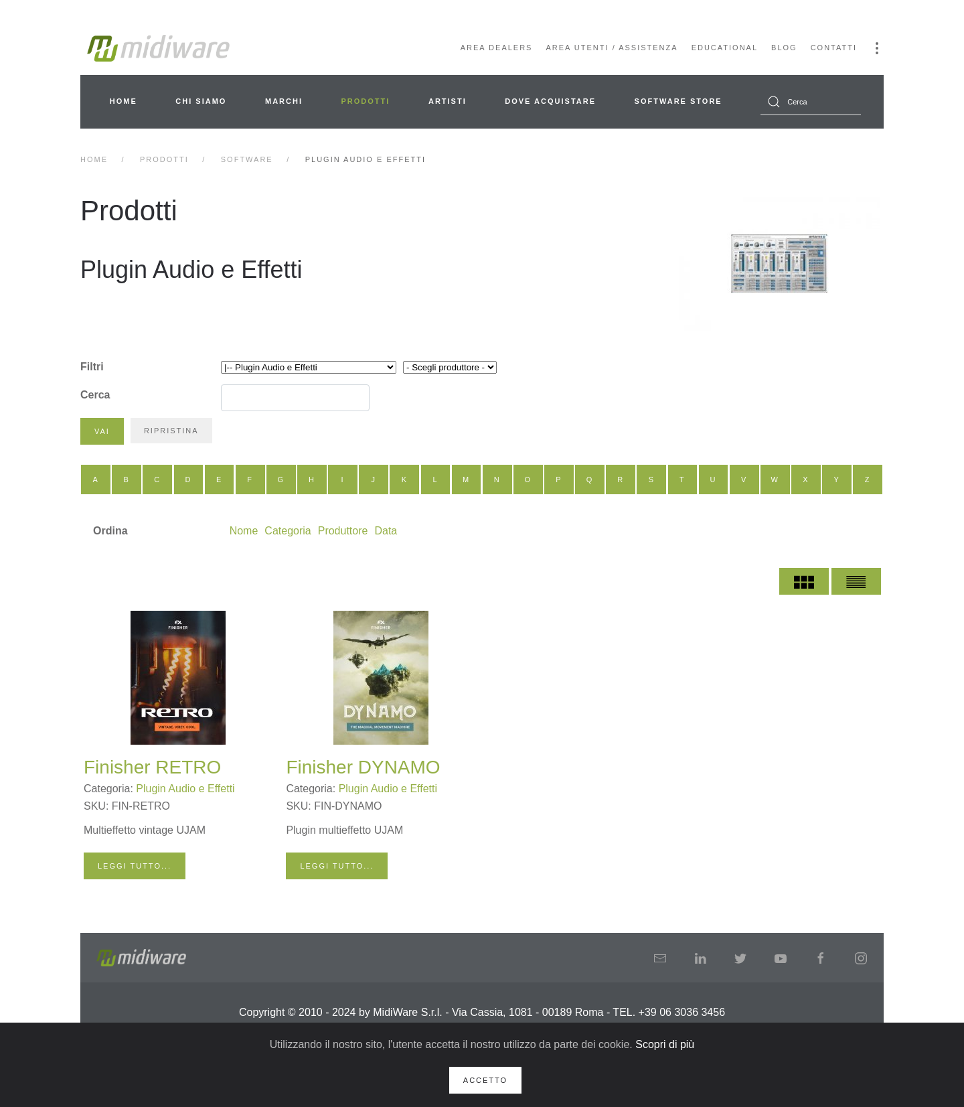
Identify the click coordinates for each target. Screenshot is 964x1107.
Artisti (447, 101)
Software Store (678, 101)
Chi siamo (200, 101)
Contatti (834, 48)
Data (385, 530)
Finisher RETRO (152, 767)
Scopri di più (664, 1044)
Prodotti (365, 101)
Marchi (284, 101)
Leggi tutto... (134, 866)
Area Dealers (497, 48)
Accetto (485, 1080)
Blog (784, 48)
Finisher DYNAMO (363, 767)
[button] (877, 48)
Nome (244, 530)
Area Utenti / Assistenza (611, 48)
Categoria (287, 530)
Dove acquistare (550, 101)
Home (123, 101)
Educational (725, 48)
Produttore (343, 530)
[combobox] (810, 101)
